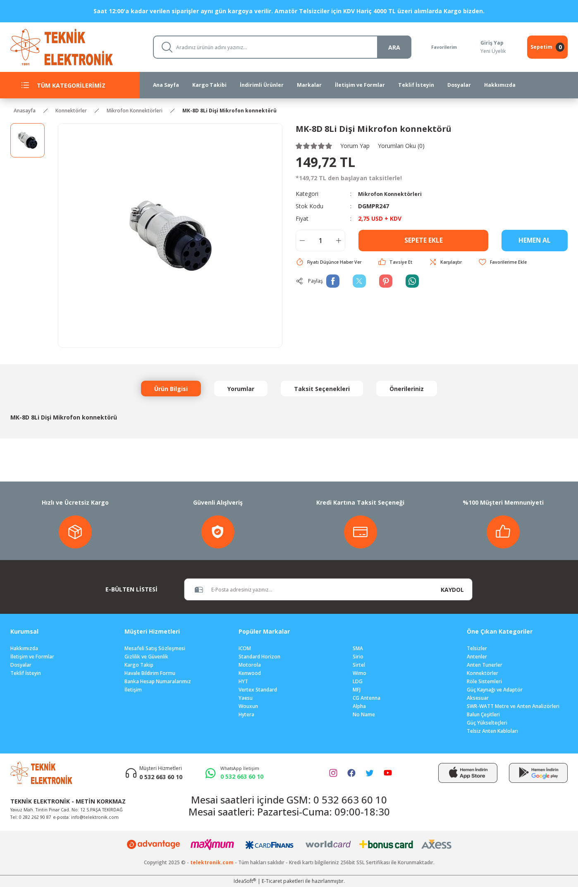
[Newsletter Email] (308, 589)
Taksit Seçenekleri (322, 389)
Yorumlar (240, 389)
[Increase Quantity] (338, 240)
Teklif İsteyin (25, 673)
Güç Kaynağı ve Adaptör (495, 689)
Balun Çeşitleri (483, 714)
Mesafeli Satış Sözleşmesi (154, 648)
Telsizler (477, 648)
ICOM (245, 648)
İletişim (133, 689)
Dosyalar (20, 664)
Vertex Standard (258, 689)
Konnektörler (482, 673)
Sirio (358, 656)
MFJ (357, 689)
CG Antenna (366, 697)
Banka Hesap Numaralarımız (157, 681)
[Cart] (547, 47)
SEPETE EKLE (423, 240)
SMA (358, 648)
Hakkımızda (24, 648)
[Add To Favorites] (511, 262)
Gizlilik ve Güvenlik (146, 656)
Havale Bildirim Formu (149, 673)
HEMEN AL (535, 240)
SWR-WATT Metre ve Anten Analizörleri (513, 706)
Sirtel (359, 664)
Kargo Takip (138, 664)
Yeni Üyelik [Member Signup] (492, 51)
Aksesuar (478, 697)
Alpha (359, 706)
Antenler (477, 656)
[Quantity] (320, 240)
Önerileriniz (406, 389)
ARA (386, 47)
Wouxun (248, 706)
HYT (243, 681)
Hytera (246, 714)
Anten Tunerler (484, 664)
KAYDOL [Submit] (452, 590)
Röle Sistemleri (484, 681)
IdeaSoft (245, 881)
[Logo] (75, 46)
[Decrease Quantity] (302, 240)
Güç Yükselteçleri (487, 722)
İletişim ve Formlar (32, 656)
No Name (364, 714)
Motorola (250, 664)
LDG (358, 681)
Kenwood (250, 673)
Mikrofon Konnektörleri (393, 194)
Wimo (359, 673)
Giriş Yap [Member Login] (491, 42)
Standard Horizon (259, 656)
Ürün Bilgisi (171, 389)
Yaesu (246, 697)
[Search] (278, 47)
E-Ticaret (272, 881)
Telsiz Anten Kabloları (492, 730)
